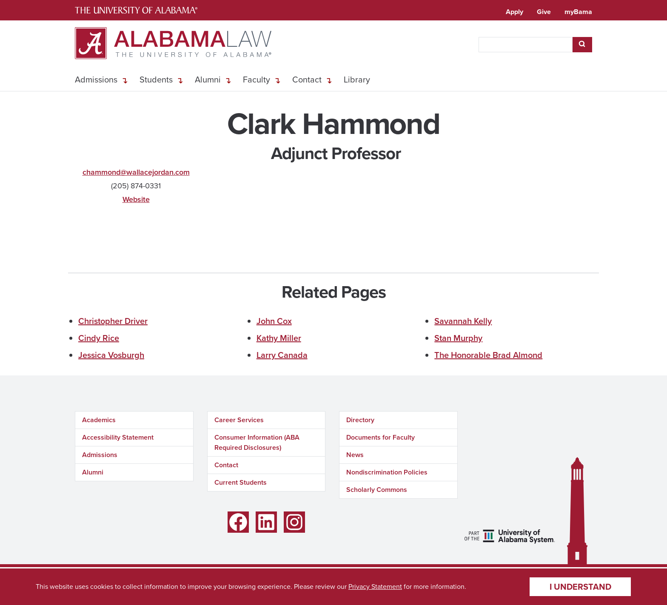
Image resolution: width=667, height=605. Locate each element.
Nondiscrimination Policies (387, 472)
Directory (360, 420)
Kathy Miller (279, 338)
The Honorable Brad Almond (488, 355)
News (355, 455)
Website (136, 199)
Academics (99, 420)
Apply (514, 12)
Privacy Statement (375, 586)
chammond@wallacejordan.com (136, 172)
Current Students (240, 482)
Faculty (256, 79)
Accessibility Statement (118, 437)
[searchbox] (526, 44)
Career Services (239, 420)
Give (544, 12)
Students (156, 79)
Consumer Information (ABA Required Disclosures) (256, 442)
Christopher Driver (113, 321)
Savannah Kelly (463, 321)
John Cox (274, 321)
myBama (578, 12)
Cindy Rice (98, 338)
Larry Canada (282, 355)
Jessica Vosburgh (111, 355)
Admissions (96, 79)
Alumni (208, 79)
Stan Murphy (458, 338)
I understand (580, 586)
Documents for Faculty (380, 437)
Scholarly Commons (376, 489)
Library (357, 79)
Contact (307, 79)
